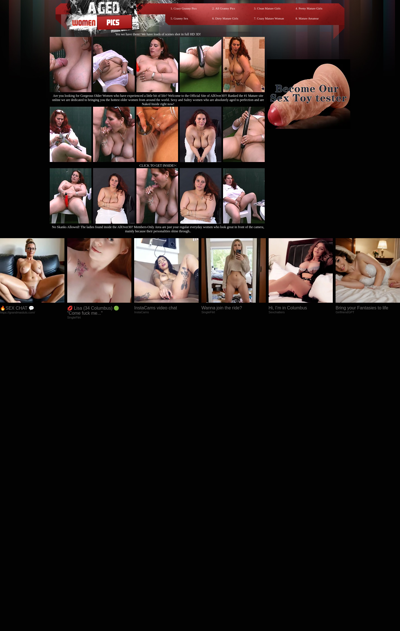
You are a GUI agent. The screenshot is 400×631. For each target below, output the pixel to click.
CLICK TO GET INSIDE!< (158, 165)
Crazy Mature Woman (270, 18)
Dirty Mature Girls (226, 18)
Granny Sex (181, 18)
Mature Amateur (309, 18)
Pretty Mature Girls (310, 8)
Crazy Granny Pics (185, 8)
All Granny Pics (225, 8)
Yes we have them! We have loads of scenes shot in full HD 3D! (158, 34)
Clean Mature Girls (269, 8)
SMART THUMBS (210, 581)
